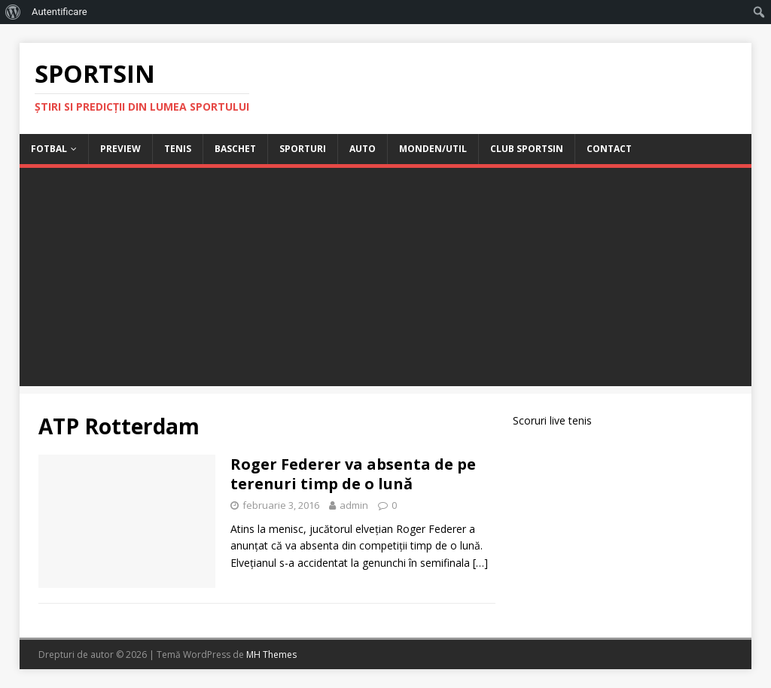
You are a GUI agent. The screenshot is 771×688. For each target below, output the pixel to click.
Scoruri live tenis (552, 420)
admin (354, 505)
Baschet (235, 148)
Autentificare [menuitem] (59, 11)
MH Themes (271, 654)
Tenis (177, 148)
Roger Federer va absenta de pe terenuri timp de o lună (353, 474)
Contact (609, 148)
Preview (120, 148)
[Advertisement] (386, 280)
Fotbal (49, 148)
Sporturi (302, 148)
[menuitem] (13, 12)
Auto (362, 148)
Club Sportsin (526, 148)
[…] (480, 563)
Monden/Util (433, 148)
